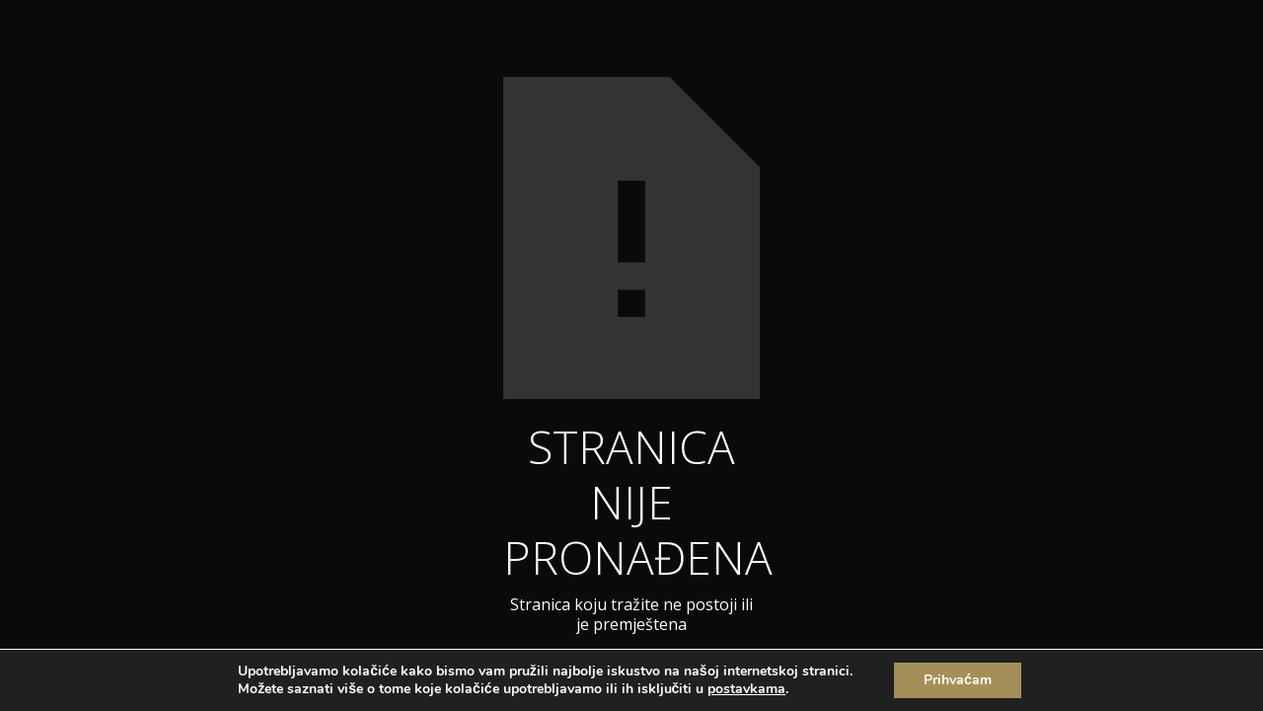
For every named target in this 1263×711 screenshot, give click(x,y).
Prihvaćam (958, 680)
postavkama (746, 689)
